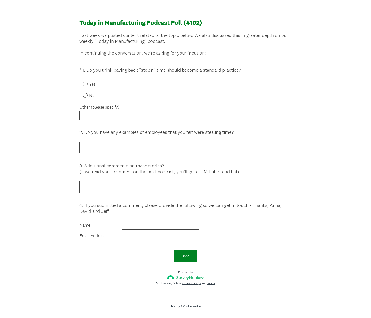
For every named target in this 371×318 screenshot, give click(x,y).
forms (211, 283)
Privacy (175, 306)
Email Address (92, 235)
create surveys (191, 283)
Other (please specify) (99, 107)
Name (85, 225)
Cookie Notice (192, 306)
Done (185, 256)
